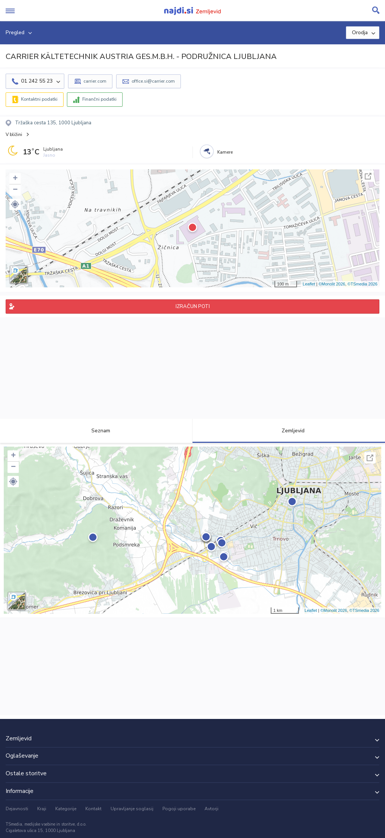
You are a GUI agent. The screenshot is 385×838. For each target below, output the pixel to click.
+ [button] (15, 178)
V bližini (14, 134)
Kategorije (65, 809)
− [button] (15, 190)
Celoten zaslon (368, 176)
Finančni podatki (99, 99)
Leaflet (309, 284)
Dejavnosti (17, 809)
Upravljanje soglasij (132, 809)
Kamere (225, 152)
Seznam (96, 430)
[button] (15, 204)
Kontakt (93, 809)
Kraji (41, 809)
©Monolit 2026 (331, 284)
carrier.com (94, 81)
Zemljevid (289, 430)
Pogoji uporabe (179, 809)
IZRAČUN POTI (193, 306)
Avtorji (211, 809)
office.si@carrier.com (153, 81)
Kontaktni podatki (39, 99)
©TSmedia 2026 (362, 284)
